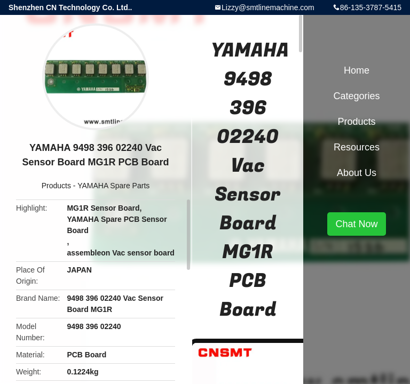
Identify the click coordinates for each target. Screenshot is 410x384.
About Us (356, 172)
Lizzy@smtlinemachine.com (268, 7)
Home (356, 70)
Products (56, 185)
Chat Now (356, 224)
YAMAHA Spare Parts (113, 185)
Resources (357, 147)
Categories (356, 96)
